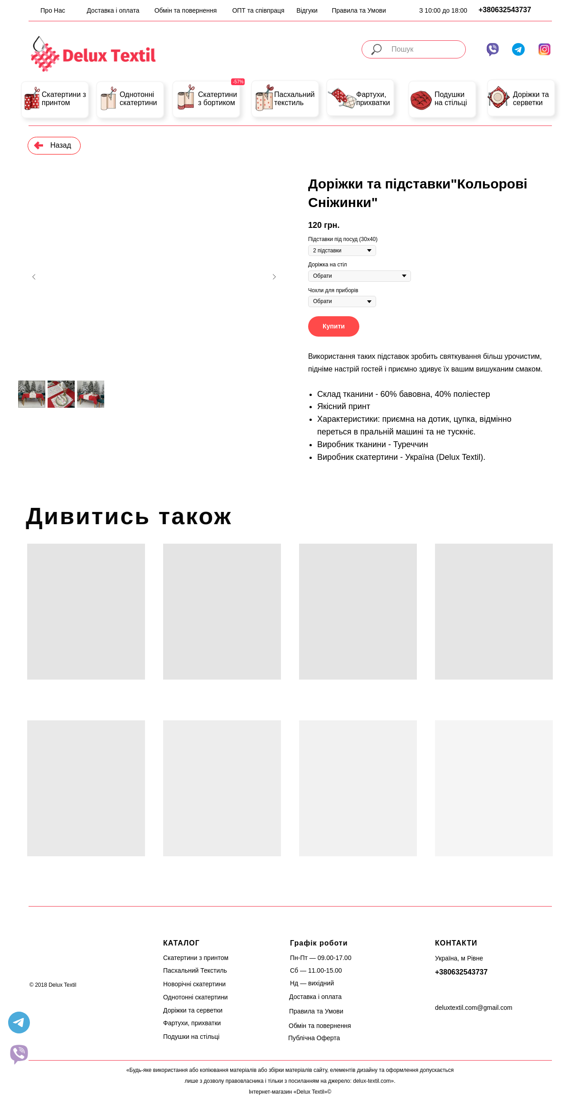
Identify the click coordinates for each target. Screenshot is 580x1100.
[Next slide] (274, 277)
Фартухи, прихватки (373, 98)
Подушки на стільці (451, 98)
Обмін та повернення (186, 10)
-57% (238, 81)
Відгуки (307, 10)
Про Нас (52, 10)
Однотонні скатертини (138, 98)
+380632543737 (504, 10)
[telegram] (19, 1022)
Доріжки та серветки (531, 98)
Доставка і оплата (113, 10)
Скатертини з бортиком (217, 98)
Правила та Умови (359, 10)
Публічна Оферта (314, 1038)
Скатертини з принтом (64, 98)
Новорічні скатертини (194, 984)
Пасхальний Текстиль (195, 970)
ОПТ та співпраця (258, 10)
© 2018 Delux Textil (52, 985)
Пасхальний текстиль (294, 98)
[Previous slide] (34, 277)
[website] (19, 1054)
